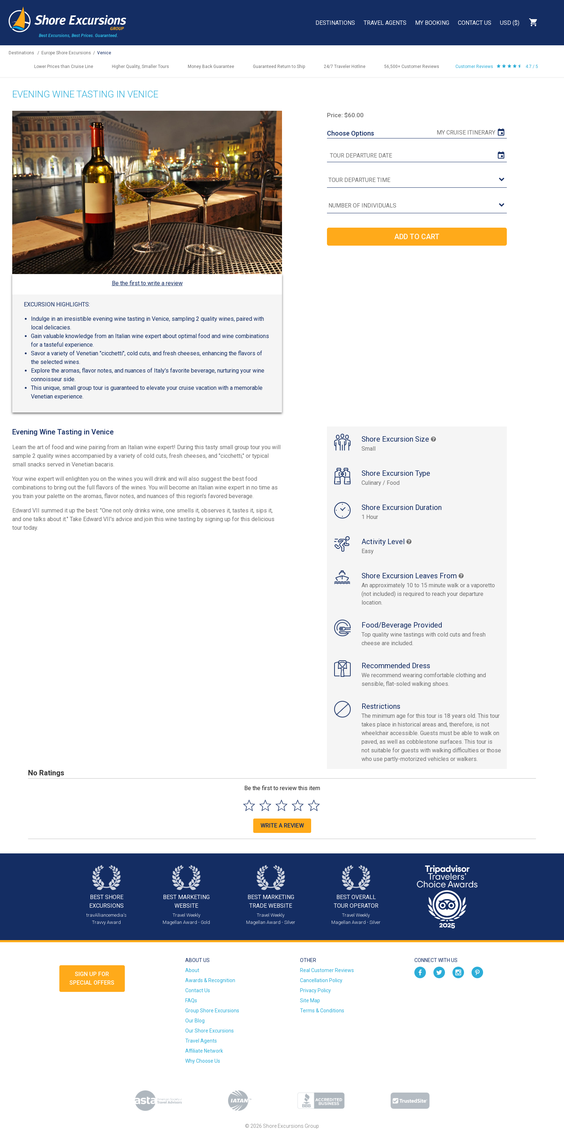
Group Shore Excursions (212, 1010)
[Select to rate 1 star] (249, 805)
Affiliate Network (204, 1051)
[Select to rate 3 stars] (281, 805)
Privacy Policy (315, 990)
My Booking (432, 22)
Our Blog (195, 1021)
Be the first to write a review (147, 283)
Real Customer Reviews (327, 970)
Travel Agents (385, 22)
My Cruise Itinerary (466, 132)
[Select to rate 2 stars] (265, 805)
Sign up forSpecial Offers (91, 978)
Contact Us (474, 22)
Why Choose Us (202, 1061)
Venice (104, 52)
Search (552, 22)
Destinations (335, 22)
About (192, 970)
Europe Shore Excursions (66, 52)
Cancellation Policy (321, 980)
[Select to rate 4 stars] (297, 805)
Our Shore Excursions (209, 1031)
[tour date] (417, 155)
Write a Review (282, 825)
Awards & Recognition (210, 980)
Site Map (310, 1000)
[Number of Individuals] (417, 206)
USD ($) (509, 22)
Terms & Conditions (322, 1010)
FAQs (191, 1000)
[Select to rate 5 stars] (313, 805)
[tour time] (417, 180)
